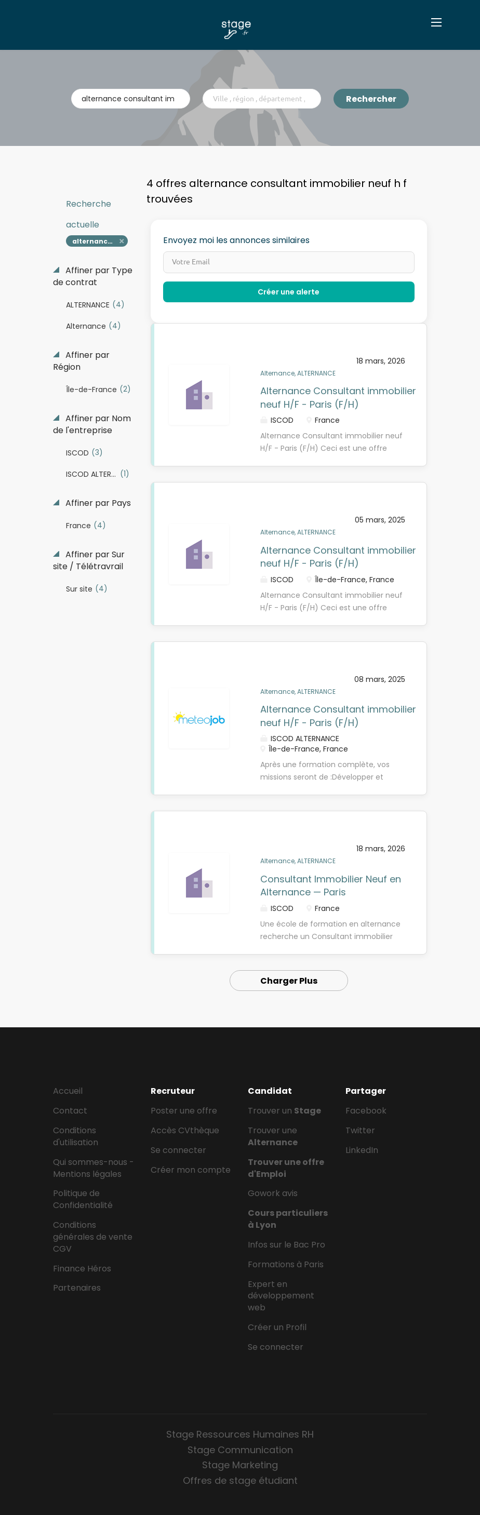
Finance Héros (82, 1269)
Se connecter (178, 1150)
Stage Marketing (240, 1464)
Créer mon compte (191, 1170)
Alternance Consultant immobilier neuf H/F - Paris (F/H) (338, 397)
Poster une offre (184, 1111)
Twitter (360, 1130)
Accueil (68, 1091)
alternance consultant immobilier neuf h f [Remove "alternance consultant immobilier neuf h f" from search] (100, 241)
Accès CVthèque (185, 1130)
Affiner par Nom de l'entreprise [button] (92, 424)
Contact (70, 1111)
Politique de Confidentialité (83, 1199)
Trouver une (273, 1136)
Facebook (365, 1111)
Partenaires (77, 1288)
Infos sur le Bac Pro (286, 1245)
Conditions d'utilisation (75, 1136)
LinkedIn (361, 1150)
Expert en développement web (281, 1296)
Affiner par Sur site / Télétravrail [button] (89, 560)
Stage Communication (240, 1449)
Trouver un (284, 1111)
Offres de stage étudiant (240, 1480)
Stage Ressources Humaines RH (240, 1434)
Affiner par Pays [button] (97, 503)
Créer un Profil (277, 1327)
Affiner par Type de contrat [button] (92, 276)
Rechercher (371, 99)
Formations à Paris (286, 1264)
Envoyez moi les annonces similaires (236, 240)
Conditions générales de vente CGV (92, 1237)
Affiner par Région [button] (81, 361)
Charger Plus (288, 981)
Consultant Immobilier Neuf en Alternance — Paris (330, 886)
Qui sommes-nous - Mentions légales (93, 1168)
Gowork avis (273, 1193)
